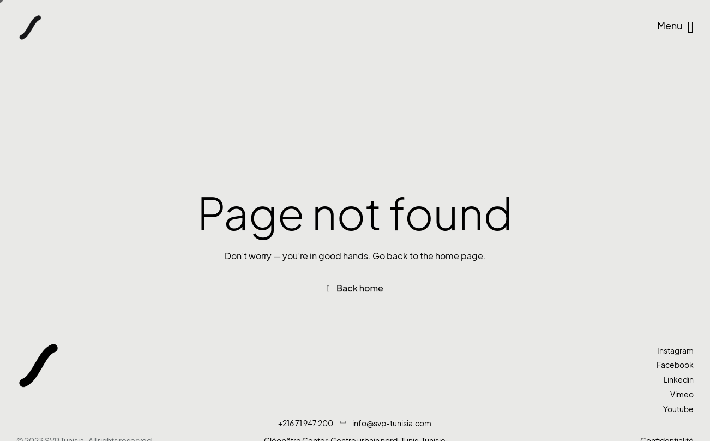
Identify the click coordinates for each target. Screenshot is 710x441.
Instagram (675, 350)
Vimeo (682, 394)
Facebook (675, 365)
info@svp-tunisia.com (391, 423)
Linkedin (679, 379)
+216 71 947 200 (305, 423)
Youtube (678, 409)
